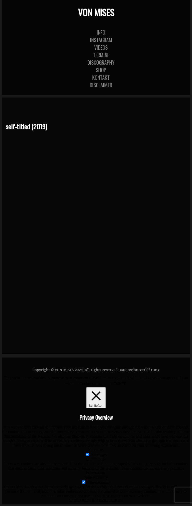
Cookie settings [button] (92, 383)
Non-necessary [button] (96, 477)
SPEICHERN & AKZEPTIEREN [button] (96, 500)
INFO (101, 32)
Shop (101, 70)
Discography (101, 62)
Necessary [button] (96, 450)
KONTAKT (101, 77)
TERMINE (101, 55)
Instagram (101, 40)
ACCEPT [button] (118, 383)
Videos (101, 47)
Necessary (99, 455)
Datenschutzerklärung (140, 370)
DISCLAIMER (101, 85)
